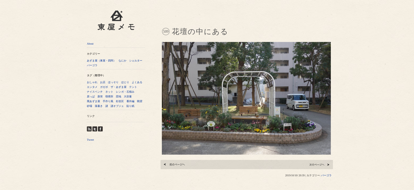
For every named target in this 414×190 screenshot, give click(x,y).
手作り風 (108, 101)
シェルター (135, 60)
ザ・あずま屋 (118, 87)
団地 (118, 96)
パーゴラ (92, 65)
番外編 (130, 101)
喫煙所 (109, 96)
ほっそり (113, 82)
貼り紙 (130, 105)
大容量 (128, 96)
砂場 (89, 105)
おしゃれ (92, 82)
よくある (137, 82)
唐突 (100, 96)
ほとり (125, 82)
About (90, 43)
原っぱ (91, 96)
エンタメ (92, 87)
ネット (109, 91)
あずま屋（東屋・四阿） (101, 60)
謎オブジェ (117, 105)
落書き (99, 105)
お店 (102, 82)
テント (133, 87)
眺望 (139, 101)
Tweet (90, 139)
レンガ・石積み (125, 91)
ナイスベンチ (95, 91)
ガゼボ (104, 87)
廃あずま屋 (93, 101)
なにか (122, 60)
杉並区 (120, 101)
